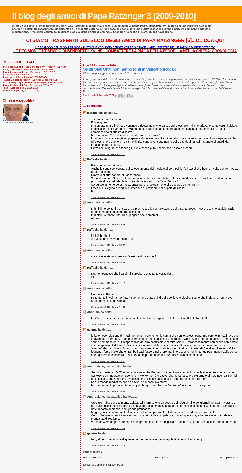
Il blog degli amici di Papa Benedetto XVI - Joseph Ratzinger (34, 66)
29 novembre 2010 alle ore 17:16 (108, 445)
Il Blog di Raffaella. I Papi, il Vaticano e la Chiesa (28, 69)
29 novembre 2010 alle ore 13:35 (108, 324)
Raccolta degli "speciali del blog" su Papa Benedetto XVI (32, 82)
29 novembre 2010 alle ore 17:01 (108, 428)
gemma (92, 329)
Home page (161, 457)
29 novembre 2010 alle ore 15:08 (108, 361)
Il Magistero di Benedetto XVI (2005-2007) (25, 77)
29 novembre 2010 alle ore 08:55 (108, 245)
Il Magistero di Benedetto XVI (18, 74)
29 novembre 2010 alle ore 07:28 (108, 197)
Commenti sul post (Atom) (110, 464)
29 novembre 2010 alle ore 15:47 (108, 391)
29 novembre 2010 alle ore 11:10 (108, 283)
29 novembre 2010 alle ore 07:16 (108, 154)
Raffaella (93, 159)
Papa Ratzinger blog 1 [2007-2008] (21, 90)
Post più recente (92, 457)
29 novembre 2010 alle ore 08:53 (108, 224)
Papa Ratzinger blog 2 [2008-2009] (21, 87)
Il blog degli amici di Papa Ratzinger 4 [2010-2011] (29, 85)
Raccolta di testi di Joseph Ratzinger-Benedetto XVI (30, 79)
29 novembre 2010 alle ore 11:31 (108, 307)
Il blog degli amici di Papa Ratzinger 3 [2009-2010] (104, 16)
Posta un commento (93, 452)
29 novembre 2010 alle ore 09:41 (108, 262)
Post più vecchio (229, 457)
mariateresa (95, 112)
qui (93, 73)
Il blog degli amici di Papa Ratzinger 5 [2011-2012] (29, 72)
